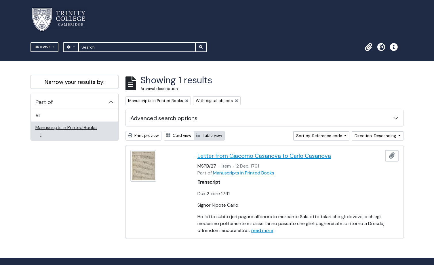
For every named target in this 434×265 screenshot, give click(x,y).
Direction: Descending (376, 135)
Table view (209, 135)
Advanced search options (163, 118)
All (37, 116)
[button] (368, 47)
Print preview (143, 135)
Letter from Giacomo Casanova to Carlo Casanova (264, 155)
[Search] (137, 47)
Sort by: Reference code (319, 135)
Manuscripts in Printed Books (66, 131)
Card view (178, 135)
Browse (43, 47)
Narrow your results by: (74, 82)
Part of (44, 102)
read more (262, 230)
